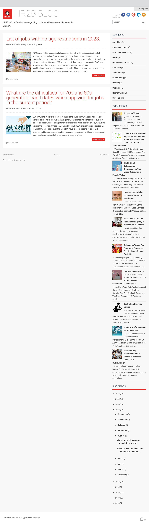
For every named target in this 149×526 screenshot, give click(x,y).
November (122, 419)
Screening (117, 98)
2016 (117, 487)
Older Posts (104, 155)
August (121, 436)
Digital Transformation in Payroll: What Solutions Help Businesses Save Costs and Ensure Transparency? (129, 139)
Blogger (37, 518)
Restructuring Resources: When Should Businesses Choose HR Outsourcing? (126, 357)
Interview (116, 67)
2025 (117, 399)
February (122, 475)
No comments (12, 79)
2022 (117, 482)
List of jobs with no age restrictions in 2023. (53, 39)
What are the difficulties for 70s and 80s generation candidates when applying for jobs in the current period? (55, 97)
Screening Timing (132, 113)
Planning (116, 88)
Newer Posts (8, 155)
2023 (117, 410)
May (120, 464)
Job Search (117, 72)
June (120, 458)
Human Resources (120, 62)
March (121, 469)
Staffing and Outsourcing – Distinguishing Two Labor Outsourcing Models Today (126, 169)
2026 (117, 394)
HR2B (115, 57)
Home (56, 155)
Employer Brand (119, 47)
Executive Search (120, 52)
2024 (117, 404)
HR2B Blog (36, 14)
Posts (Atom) (19, 160)
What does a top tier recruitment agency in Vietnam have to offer (134, 222)
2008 (117, 503)
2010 (117, 492)
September (123, 430)
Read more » (98, 76)
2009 (117, 498)
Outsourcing (118, 78)
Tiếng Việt (143, 9)
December (122, 414)
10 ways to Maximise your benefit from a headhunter (133, 195)
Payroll (115, 83)
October (121, 425)
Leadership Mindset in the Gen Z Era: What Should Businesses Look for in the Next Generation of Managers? (129, 277)
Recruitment (118, 93)
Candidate (117, 42)
